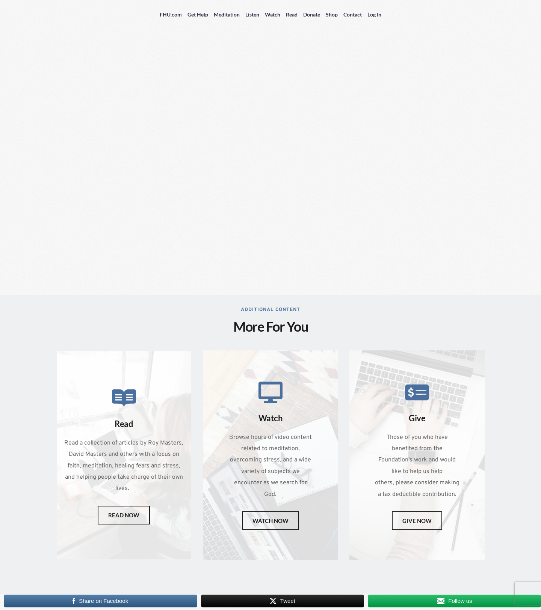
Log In (374, 14)
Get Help (197, 14)
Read (292, 14)
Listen (252, 14)
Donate (311, 14)
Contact (352, 14)
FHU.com (171, 14)
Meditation (227, 14)
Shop (332, 14)
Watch (272, 14)
